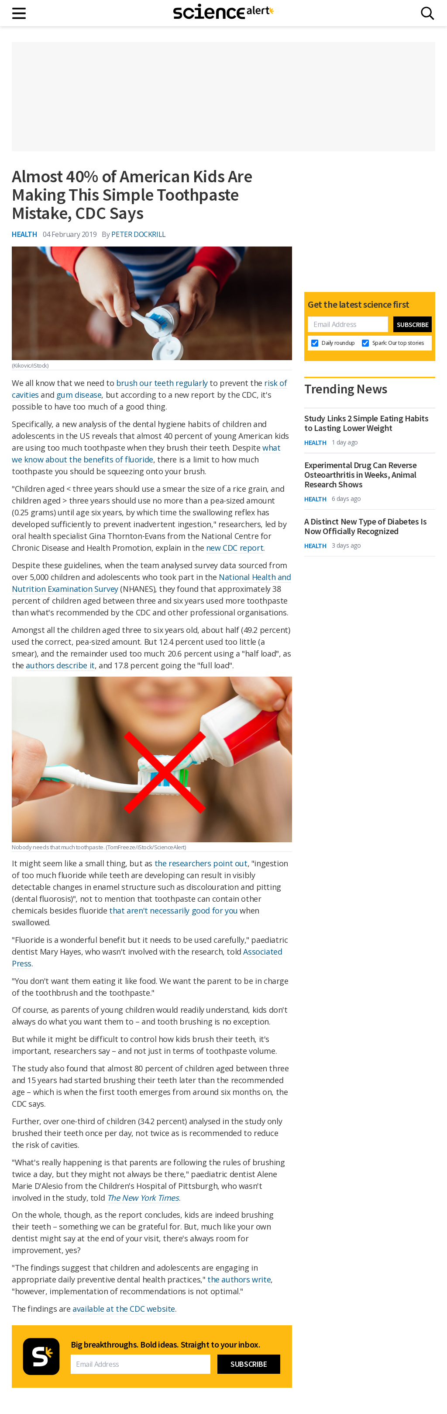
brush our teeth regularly (162, 383)
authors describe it (60, 665)
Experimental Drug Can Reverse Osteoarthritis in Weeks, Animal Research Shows (360, 474)
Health (25, 234)
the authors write (239, 1279)
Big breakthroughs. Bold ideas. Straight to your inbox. (165, 1344)
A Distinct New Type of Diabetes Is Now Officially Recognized (365, 526)
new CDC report (234, 547)
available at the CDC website (123, 1308)
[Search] (427, 13)
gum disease (79, 394)
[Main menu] (19, 13)
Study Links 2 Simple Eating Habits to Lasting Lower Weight (366, 423)
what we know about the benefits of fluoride (146, 453)
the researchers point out (201, 863)
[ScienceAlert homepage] (223, 13)
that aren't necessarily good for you (173, 910)
